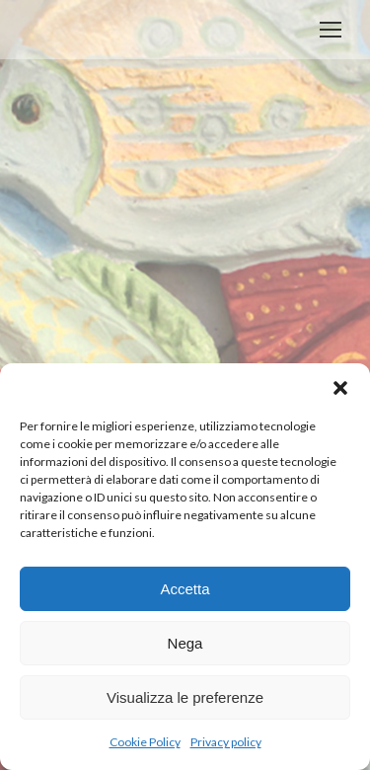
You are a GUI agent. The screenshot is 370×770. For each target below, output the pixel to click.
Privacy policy (225, 741)
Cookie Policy (145, 741)
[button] (340, 388)
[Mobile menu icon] (330, 29)
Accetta (184, 588)
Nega (185, 643)
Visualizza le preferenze (185, 697)
